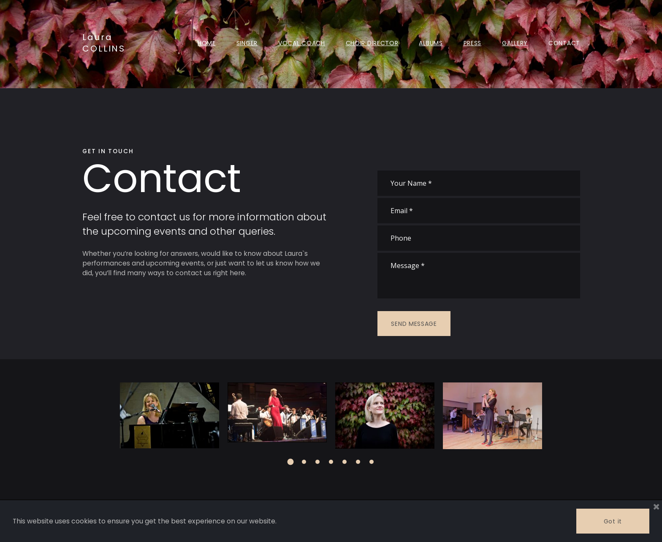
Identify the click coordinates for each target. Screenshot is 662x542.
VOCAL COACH (301, 42)
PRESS (473, 42)
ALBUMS (430, 42)
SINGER (247, 42)
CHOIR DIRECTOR (372, 42)
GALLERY (515, 42)
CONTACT (564, 42)
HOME (207, 42)
